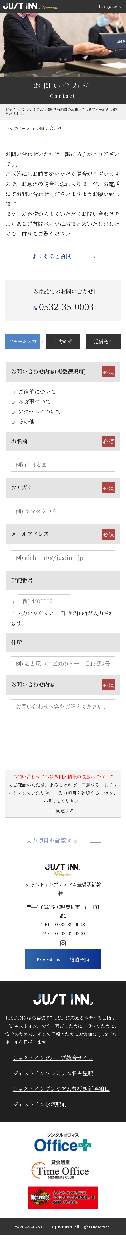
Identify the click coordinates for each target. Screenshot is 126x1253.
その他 (26, 421)
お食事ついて (34, 401)
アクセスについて (39, 411)
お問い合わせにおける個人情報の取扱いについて (63, 776)
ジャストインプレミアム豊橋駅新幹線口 (61, 1088)
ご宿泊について (37, 391)
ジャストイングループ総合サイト (53, 1057)
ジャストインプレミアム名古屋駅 (53, 1073)
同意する (65, 810)
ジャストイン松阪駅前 (40, 1104)
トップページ (17, 128)
